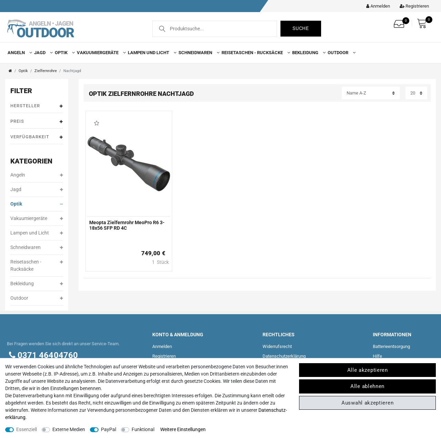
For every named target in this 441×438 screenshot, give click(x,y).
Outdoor (340, 52)
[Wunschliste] (401, 22)
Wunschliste (97, 123)
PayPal (108, 429)
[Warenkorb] (424, 23)
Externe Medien (68, 429)
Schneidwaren (197, 52)
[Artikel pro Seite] (416, 93)
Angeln (18, 52)
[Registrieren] (412, 6)
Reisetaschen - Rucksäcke (254, 52)
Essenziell (26, 429)
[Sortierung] (371, 93)
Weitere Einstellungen (183, 429)
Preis (36, 121)
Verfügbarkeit (36, 137)
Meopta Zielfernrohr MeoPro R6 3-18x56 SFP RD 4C (127, 225)
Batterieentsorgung (391, 346)
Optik (63, 52)
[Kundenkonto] (376, 6)
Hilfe (377, 356)
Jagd (42, 52)
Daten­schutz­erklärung (284, 356)
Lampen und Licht (151, 52)
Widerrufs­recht (277, 346)
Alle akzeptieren (367, 370)
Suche (301, 28)
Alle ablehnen (367, 386)
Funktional (143, 429)
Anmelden (162, 346)
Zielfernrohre (45, 71)
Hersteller (36, 106)
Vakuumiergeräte (100, 52)
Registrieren (164, 356)
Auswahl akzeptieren (367, 403)
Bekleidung (307, 52)
